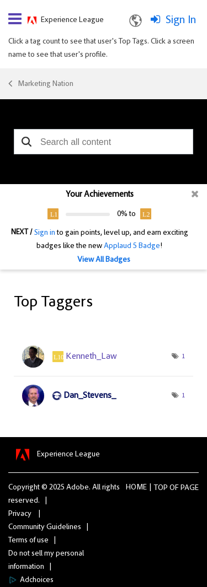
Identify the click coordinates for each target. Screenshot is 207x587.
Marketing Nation (45, 84)
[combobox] (103, 141)
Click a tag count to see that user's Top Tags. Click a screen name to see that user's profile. (101, 48)
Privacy (19, 514)
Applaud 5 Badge (132, 246)
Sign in (44, 233)
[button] (26, 141)
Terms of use (28, 541)
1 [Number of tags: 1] (183, 356)
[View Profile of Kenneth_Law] (91, 356)
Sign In (181, 20)
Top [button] (161, 488)
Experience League (72, 20)
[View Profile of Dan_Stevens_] (89, 395)
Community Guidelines (44, 527)
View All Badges (103, 260)
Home (136, 488)
